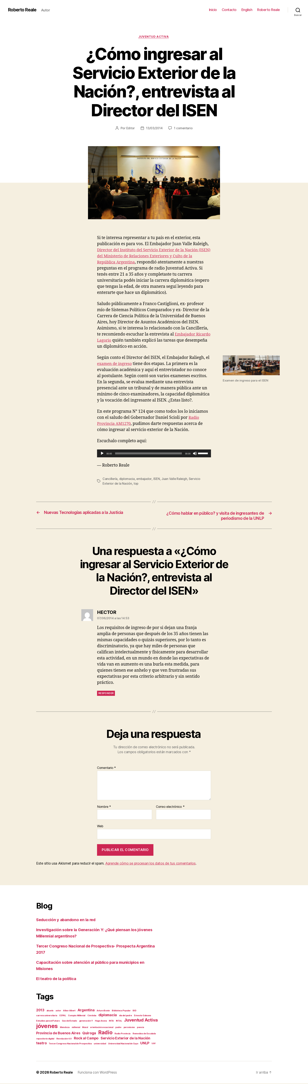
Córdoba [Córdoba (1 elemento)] (91, 1016)
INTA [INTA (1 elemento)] (111, 1021)
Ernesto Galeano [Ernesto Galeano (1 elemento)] (142, 1016)
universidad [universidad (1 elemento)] (100, 1044)
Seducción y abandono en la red (67, 920)
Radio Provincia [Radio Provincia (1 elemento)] (122, 1034)
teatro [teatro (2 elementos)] (41, 1044)
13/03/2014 (154, 128)
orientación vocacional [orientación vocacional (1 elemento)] (101, 1028)
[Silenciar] (195, 454)
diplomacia (127, 479)
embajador (144, 479)
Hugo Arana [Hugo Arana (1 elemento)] (101, 1021)
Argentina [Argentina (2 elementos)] (86, 1011)
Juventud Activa (154, 37)
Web (100, 827)
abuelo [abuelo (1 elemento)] (50, 1011)
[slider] (148, 454)
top (136, 484)
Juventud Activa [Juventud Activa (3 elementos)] (141, 1020)
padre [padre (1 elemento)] (118, 1028)
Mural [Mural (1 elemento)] (85, 1028)
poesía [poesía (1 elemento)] (140, 1028)
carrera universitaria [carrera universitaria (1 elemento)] (46, 1016)
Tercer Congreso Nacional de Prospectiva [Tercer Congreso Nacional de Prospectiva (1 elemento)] (70, 1044)
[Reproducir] (102, 454)
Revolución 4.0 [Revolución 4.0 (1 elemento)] (64, 1039)
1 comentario (183, 128)
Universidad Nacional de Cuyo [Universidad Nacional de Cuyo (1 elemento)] (123, 1044)
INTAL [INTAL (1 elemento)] (119, 1021)
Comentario (106, 768)
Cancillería (110, 479)
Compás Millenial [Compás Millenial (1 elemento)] (76, 1016)
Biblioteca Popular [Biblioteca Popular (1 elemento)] (121, 1011)
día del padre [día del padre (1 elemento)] (125, 1016)
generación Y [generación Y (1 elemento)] (86, 1021)
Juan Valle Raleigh (175, 479)
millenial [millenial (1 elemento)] (76, 1028)
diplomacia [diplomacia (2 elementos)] (107, 1015)
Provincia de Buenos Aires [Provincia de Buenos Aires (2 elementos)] (58, 1034)
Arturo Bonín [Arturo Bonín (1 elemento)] (103, 1011)
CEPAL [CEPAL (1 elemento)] (62, 1016)
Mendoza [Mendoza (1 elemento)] (65, 1028)
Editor (130, 128)
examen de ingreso (115, 364)
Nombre (104, 807)
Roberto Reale (23, 9)
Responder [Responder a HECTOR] (106, 693)
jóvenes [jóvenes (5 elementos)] (47, 1026)
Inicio (213, 10)
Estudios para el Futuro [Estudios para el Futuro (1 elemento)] (48, 1021)
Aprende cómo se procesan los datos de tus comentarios (150, 864)
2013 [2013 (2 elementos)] (40, 1011)
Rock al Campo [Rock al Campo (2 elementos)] (86, 1039)
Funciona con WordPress (98, 1073)
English (246, 10)
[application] (154, 454)
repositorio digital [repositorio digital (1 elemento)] (45, 1039)
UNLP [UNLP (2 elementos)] (144, 1044)
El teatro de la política (57, 979)
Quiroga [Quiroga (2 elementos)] (89, 1034)
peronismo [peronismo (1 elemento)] (129, 1028)
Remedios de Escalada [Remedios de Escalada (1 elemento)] (144, 1034)
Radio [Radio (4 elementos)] (105, 1033)
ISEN (157, 479)
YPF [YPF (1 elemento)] (153, 1044)
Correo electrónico (170, 807)
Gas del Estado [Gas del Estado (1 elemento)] (69, 1021)
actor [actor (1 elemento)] (58, 1011)
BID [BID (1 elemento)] (134, 1011)
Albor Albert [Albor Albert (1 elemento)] (69, 1011)
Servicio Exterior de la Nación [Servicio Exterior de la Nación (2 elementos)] (125, 1039)
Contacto (229, 10)
